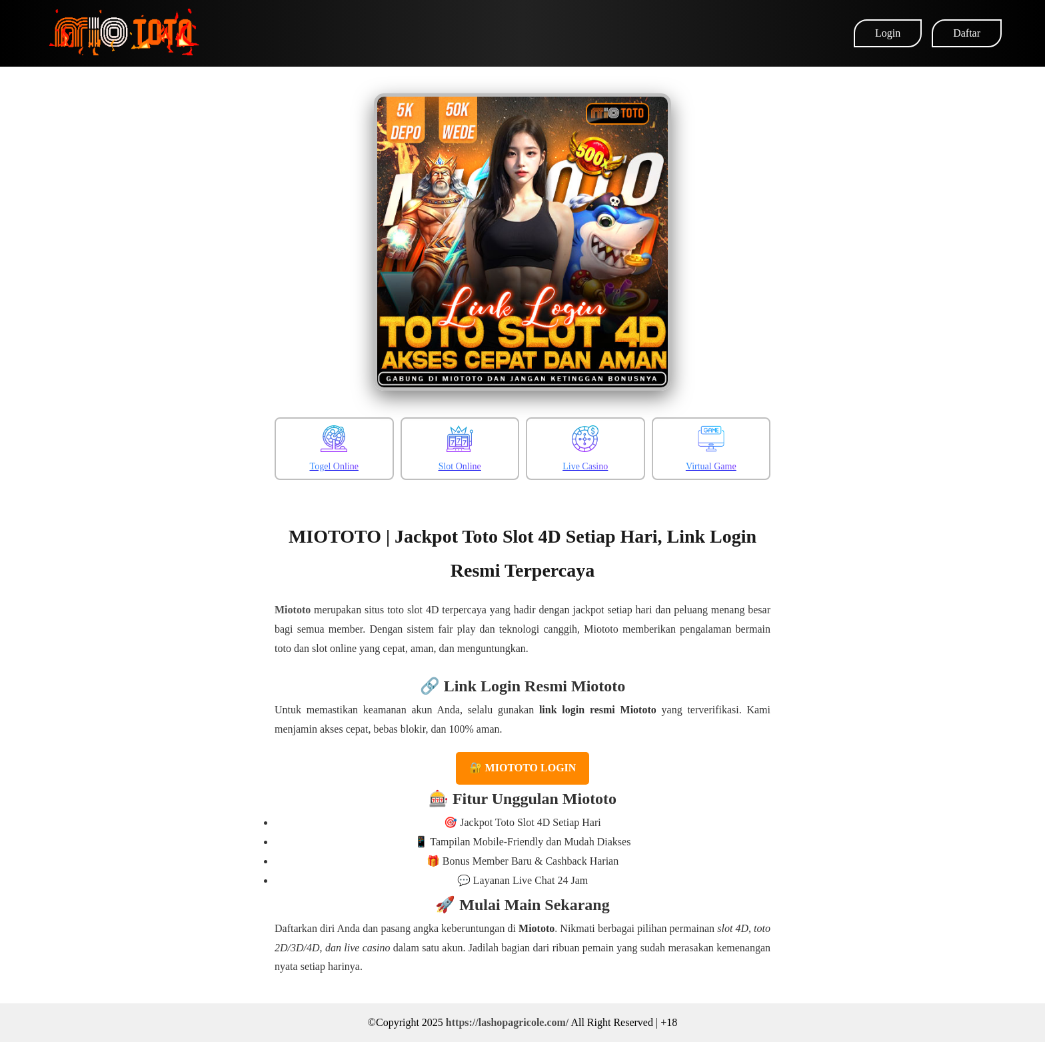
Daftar (966, 33)
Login (887, 33)
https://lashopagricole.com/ (507, 1022)
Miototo (293, 609)
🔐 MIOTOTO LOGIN (522, 767)
